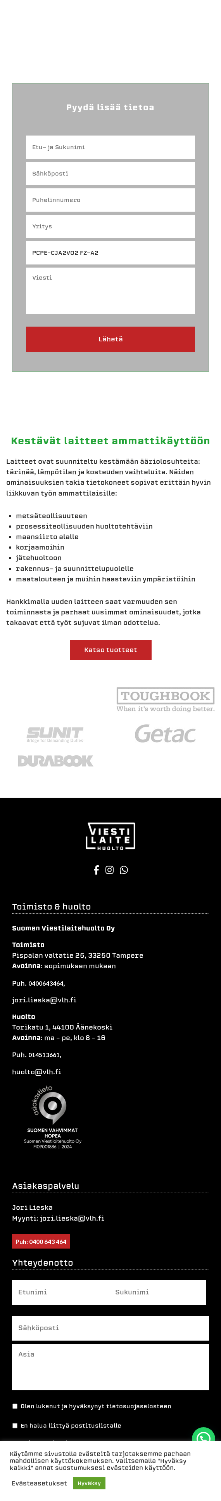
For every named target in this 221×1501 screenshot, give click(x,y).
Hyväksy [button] (89, 1483)
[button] (203, 1439)
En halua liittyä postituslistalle (71, 1426)
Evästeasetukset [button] (39, 1483)
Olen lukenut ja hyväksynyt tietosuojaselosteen (96, 1406)
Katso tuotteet (110, 649)
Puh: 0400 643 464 (41, 1241)
